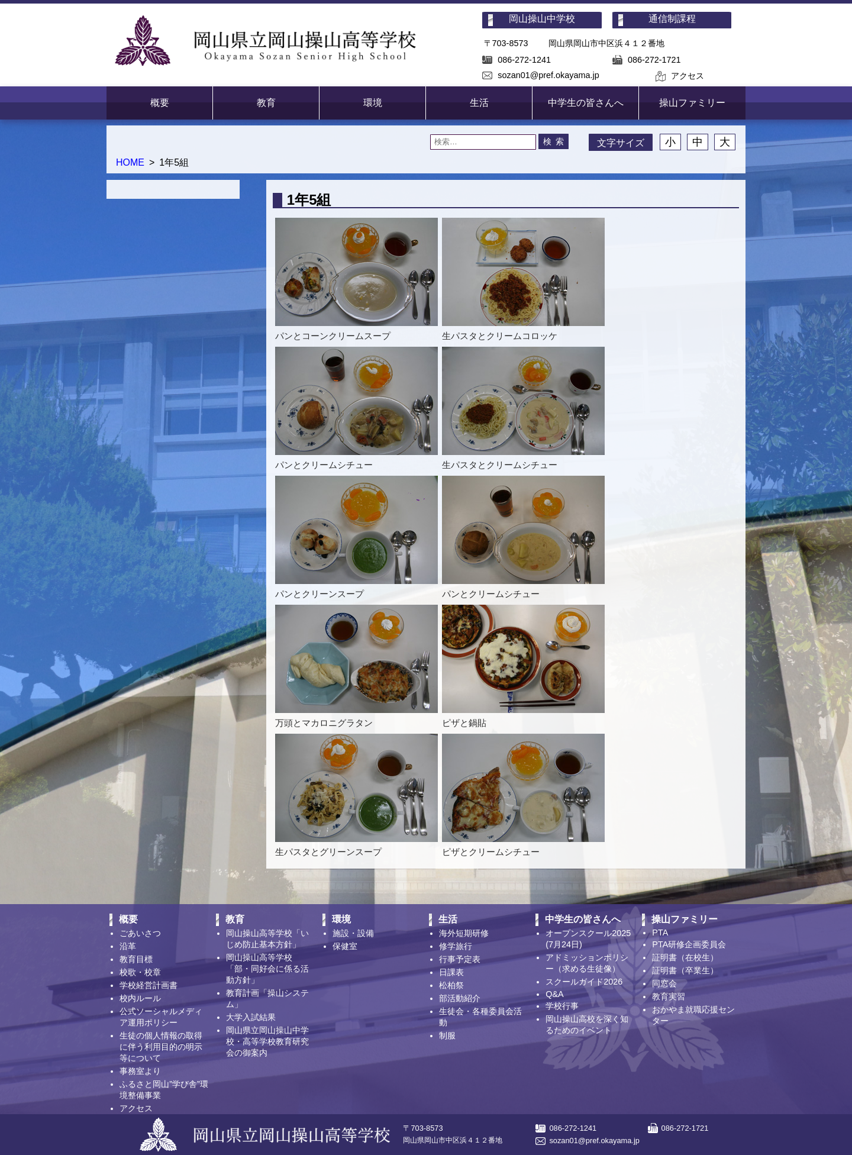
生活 (479, 103)
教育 (266, 103)
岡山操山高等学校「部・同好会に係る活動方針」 (267, 969)
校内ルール (140, 998)
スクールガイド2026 (584, 981)
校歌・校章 (140, 972)
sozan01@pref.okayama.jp (548, 75)
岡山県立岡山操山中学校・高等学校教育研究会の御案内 (267, 1041)
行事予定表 (459, 959)
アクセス (687, 75)
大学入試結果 (251, 1017)
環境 (372, 103)
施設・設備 (353, 933)
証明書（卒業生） (685, 970)
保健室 (345, 946)
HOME (130, 162)
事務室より (140, 1071)
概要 (159, 103)
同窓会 (664, 983)
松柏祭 (451, 985)
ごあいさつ (140, 933)
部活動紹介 (459, 998)
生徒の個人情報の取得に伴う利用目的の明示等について (161, 1047)
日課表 (451, 972)
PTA (660, 932)
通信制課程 (672, 19)
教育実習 (668, 996)
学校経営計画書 (149, 985)
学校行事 (562, 1006)
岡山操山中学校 (542, 19)
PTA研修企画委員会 (689, 944)
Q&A (554, 994)
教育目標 (136, 959)
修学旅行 (455, 946)
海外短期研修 (464, 933)
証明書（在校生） (685, 957)
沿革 (128, 946)
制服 (447, 1035)
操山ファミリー (692, 103)
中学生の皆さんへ (586, 103)
